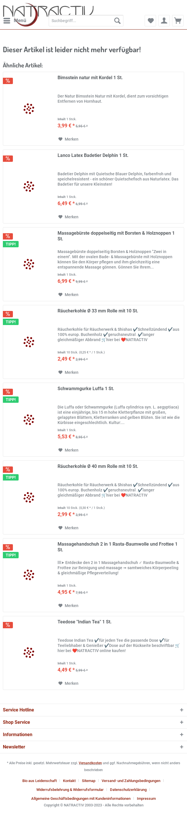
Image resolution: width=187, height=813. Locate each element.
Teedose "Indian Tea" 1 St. (85, 622)
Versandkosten (90, 763)
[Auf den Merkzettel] (68, 139)
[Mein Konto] (164, 20)
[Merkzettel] (150, 20)
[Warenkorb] (178, 20)
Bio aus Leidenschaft (39, 781)
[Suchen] (117, 20)
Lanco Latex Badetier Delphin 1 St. (93, 155)
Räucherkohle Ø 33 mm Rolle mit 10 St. (98, 311)
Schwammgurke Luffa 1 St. (86, 388)
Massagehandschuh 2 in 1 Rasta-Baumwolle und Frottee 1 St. (118, 547)
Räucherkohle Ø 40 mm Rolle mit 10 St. (98, 466)
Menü (14, 19)
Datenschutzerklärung (128, 789)
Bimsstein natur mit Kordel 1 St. (90, 77)
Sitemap (88, 781)
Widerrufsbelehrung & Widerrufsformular (70, 789)
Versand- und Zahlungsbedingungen (131, 781)
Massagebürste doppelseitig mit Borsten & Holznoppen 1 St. (116, 236)
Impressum (146, 798)
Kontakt (69, 781)
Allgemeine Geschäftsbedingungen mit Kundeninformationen (81, 798)
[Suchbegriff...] (86, 20)
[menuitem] (14, 20)
